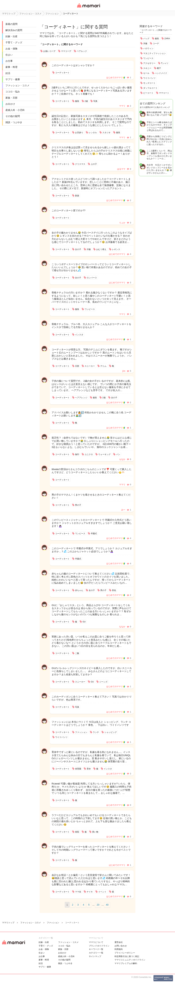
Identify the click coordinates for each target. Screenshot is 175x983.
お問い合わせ (121, 946)
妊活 (7, 73)
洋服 (145, 43)
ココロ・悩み (12, 91)
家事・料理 (11, 67)
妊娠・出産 (11, 36)
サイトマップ (95, 956)
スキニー (147, 68)
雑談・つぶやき (13, 122)
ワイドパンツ (149, 78)
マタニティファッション (154, 53)
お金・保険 (11, 48)
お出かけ (10, 104)
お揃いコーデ (49, 51)
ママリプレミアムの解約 (126, 963)
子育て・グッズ (13, 42)
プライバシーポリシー (125, 953)
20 (98, 904)
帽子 (159, 68)
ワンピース (148, 58)
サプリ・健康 (12, 79)
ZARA (167, 38)
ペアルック (82, 51)
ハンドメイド (161, 73)
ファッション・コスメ (17, 85)
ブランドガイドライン (99, 946)
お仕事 (9, 61)
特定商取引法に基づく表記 (127, 956)
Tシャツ (164, 63)
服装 (157, 38)
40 (107, 904)
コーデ (156, 43)
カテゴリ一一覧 (96, 953)
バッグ (146, 38)
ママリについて (96, 942)
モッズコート (149, 83)
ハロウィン (148, 48)
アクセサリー (149, 63)
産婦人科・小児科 (15, 110)
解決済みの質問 (13, 30)
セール (146, 73)
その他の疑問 (12, 116)
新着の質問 (11, 24)
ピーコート (148, 93)
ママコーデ (66, 51)
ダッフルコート (150, 88)
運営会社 (119, 942)
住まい (9, 54)
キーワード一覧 (96, 949)
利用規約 (119, 949)
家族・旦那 (11, 97)
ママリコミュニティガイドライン (130, 960)
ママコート (164, 93)
